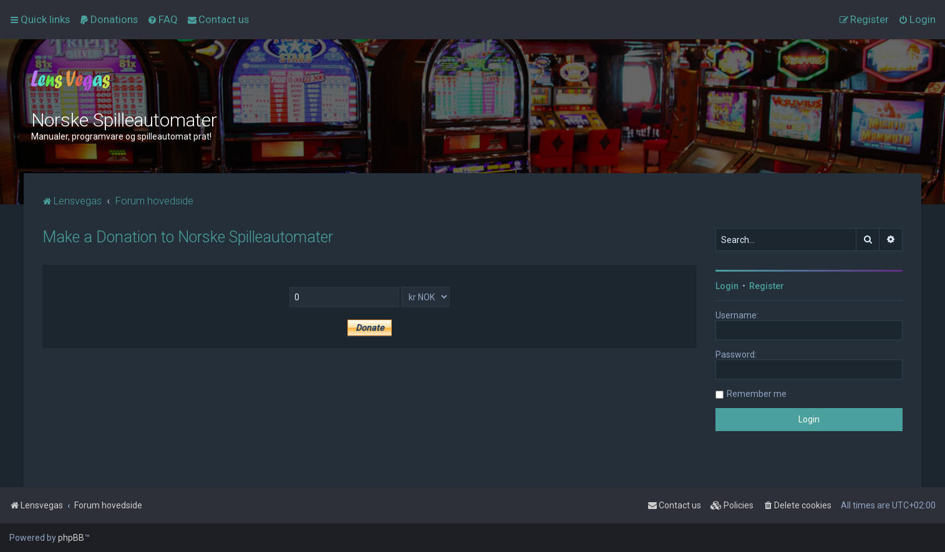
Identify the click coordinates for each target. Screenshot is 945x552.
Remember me (757, 394)
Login (727, 286)
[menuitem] (108, 19)
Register (766, 286)
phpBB (71, 538)
